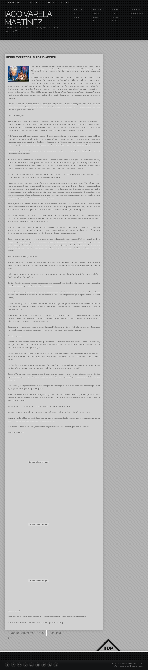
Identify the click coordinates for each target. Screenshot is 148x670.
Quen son (34, 2)
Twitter (114, 13)
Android (95, 17)
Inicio (75, 13)
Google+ (114, 21)
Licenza (50, 2)
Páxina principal (15, 2)
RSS (132, 17)
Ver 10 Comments (22, 632)
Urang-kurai (124, 666)
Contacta (65, 2)
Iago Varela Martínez (28, 18)
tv (17, 638)
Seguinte (55, 632)
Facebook (115, 17)
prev (42, 632)
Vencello (95, 21)
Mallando (95, 13)
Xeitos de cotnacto (137, 13)
